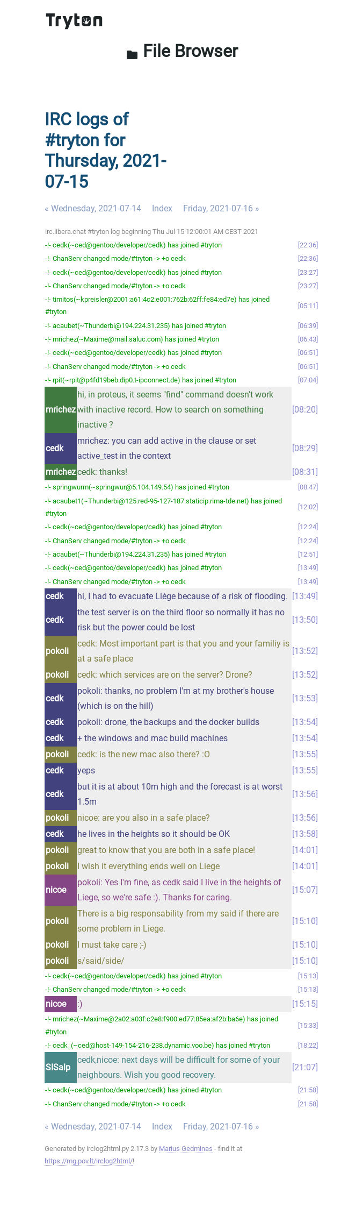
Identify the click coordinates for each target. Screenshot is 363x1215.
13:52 (305, 651)
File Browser (182, 51)
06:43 (308, 339)
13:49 (308, 568)
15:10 (305, 921)
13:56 (305, 794)
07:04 (308, 380)
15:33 (308, 1025)
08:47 (308, 487)
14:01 (305, 850)
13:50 (305, 620)
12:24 (308, 527)
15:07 (305, 890)
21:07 (305, 1067)
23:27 (308, 272)
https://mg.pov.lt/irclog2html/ (89, 1161)
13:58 (305, 834)
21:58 (308, 1090)
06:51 (308, 353)
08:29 (305, 448)
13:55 (305, 754)
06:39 (308, 326)
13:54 (305, 722)
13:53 (305, 698)
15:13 (308, 976)
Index (162, 208)
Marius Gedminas (186, 1149)
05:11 (308, 306)
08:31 (305, 472)
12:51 (308, 554)
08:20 (305, 409)
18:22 (308, 1045)
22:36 (308, 245)
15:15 (305, 1004)
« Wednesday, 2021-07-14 (93, 208)
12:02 (308, 507)
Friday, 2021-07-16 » (221, 208)
